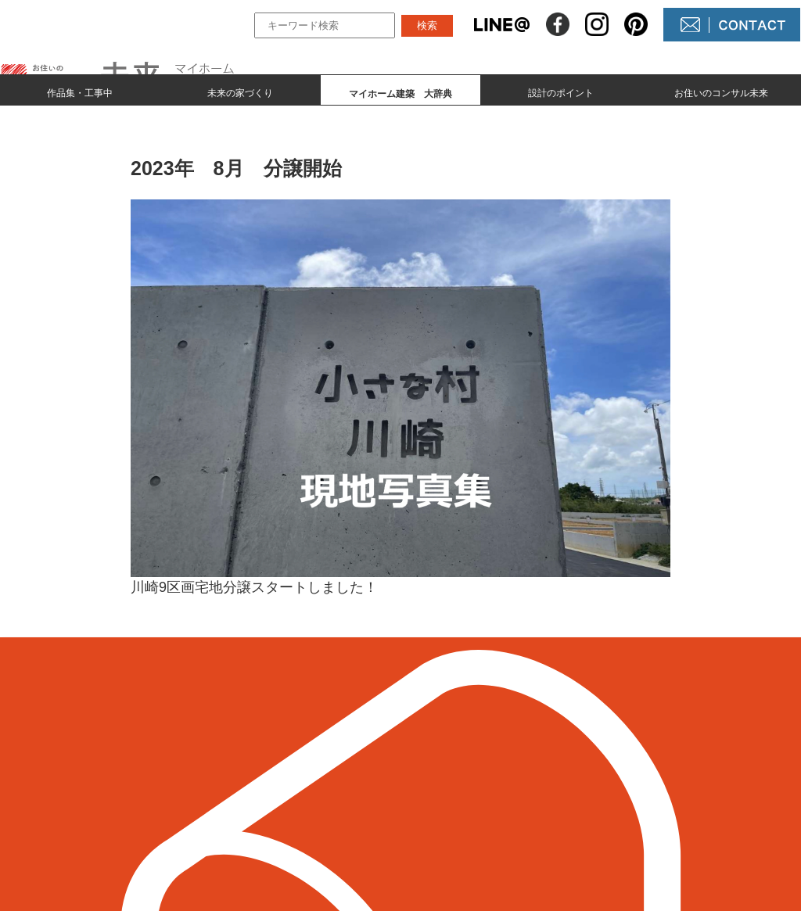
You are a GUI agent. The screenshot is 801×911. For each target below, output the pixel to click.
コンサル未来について (494, 805)
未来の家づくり (240, 90)
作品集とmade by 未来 (308, 752)
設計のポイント (561, 90)
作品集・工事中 (80, 90)
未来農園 (457, 831)
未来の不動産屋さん (488, 752)
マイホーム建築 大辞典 (314, 805)
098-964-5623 (95, 797)
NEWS (450, 778)
